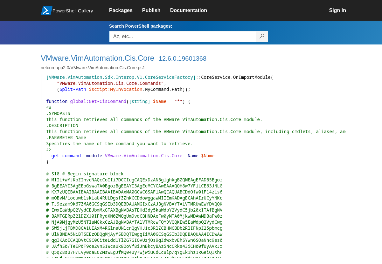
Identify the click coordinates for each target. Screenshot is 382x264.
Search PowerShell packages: (140, 26)
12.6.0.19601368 (182, 58)
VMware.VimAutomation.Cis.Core (97, 58)
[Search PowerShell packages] (262, 36)
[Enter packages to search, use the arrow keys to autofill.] (182, 36)
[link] (125, 10)
